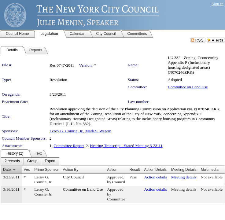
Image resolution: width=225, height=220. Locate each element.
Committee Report (68, 145)
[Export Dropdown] (50, 161)
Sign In (217, 4)
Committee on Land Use (188, 87)
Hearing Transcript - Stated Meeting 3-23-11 (126, 145)
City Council (73, 177)
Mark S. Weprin (98, 131)
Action (112, 169)
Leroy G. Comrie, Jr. (66, 131)
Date (7, 169)
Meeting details (184, 177)
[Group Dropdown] (32, 161)
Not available (212, 177)
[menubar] (30, 161)
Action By (71, 169)
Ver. (27, 169)
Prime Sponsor (46, 169)
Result (135, 169)
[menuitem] (12, 161)
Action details (155, 177)
